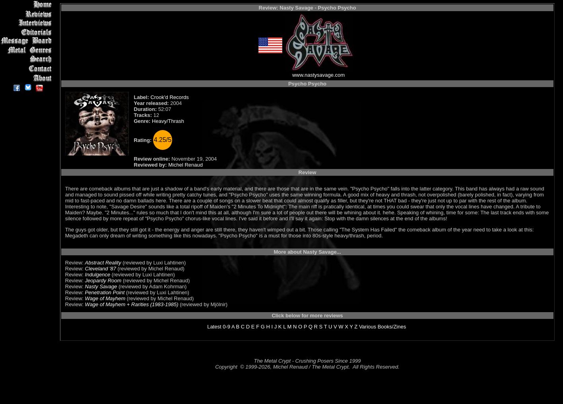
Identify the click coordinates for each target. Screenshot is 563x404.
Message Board (27, 41)
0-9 (226, 327)
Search (27, 59)
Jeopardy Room (103, 281)
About (27, 77)
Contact (27, 68)
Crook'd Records (169, 97)
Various (367, 327)
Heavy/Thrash (168, 121)
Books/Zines (392, 327)
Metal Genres (27, 50)
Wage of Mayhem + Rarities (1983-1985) (132, 304)
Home (27, 4)
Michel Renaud (185, 165)
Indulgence (98, 275)
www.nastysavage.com (318, 75)
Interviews (27, 22)
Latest (214, 327)
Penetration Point (105, 292)
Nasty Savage (101, 286)
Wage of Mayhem (105, 298)
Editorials (27, 32)
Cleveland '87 (100, 269)
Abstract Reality (103, 263)
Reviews (27, 13)
